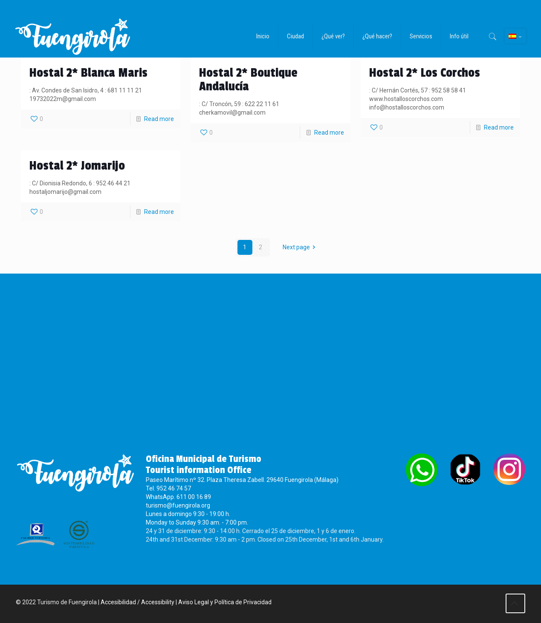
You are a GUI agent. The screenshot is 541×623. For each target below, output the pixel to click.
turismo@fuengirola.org (178, 506)
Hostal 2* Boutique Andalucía (248, 79)
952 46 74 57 (173, 489)
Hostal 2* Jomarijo (77, 165)
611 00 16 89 (193, 497)
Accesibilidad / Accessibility (137, 603)
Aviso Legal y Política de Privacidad (225, 603)
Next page (300, 247)
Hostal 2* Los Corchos (424, 73)
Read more (159, 118)
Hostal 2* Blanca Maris (88, 73)
